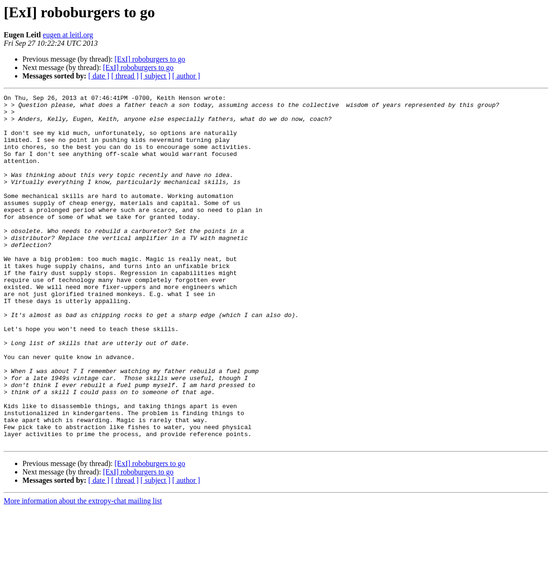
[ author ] (186, 76)
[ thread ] (125, 76)
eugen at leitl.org (68, 35)
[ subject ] (155, 76)
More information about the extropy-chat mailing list (83, 571)
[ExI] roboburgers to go (149, 59)
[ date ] (98, 76)
